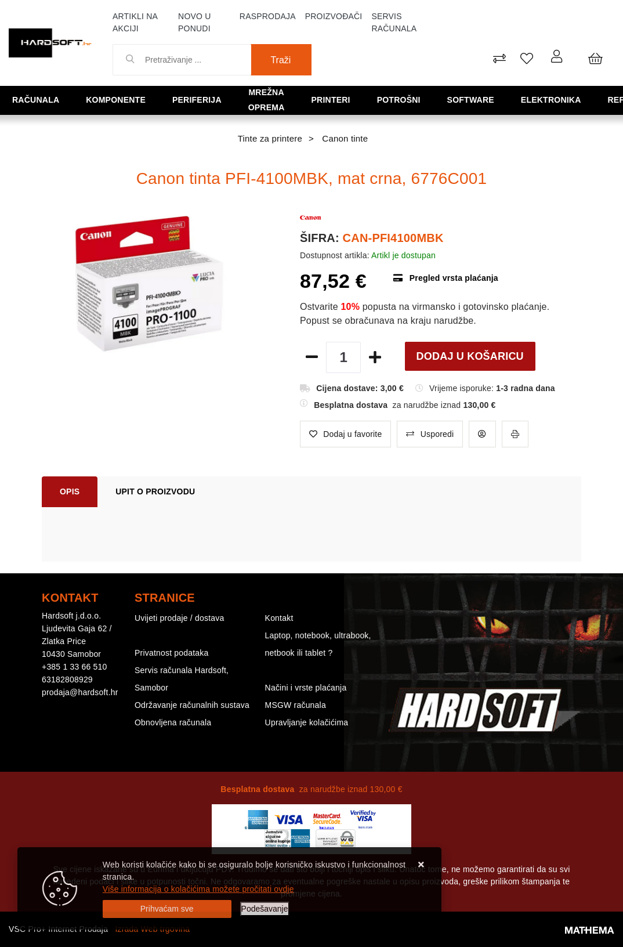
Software (437, 99)
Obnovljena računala (173, 722)
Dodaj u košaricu (470, 356)
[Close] (167, 909)
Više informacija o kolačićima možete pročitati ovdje (198, 889)
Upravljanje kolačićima (307, 722)
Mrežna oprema (249, 99)
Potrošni (377, 99)
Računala (34, 99)
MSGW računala (295, 705)
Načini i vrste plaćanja (306, 687)
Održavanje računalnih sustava (192, 705)
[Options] (264, 909)
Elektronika (507, 99)
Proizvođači (334, 16)
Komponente (103, 99)
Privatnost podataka (172, 652)
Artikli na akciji (135, 22)
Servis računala (393, 22)
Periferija (172, 99)
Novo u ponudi (194, 22)
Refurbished (582, 99)
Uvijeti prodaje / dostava (179, 618)
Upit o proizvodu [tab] (155, 491)
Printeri (322, 99)
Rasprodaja (268, 16)
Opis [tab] (69, 491)
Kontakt (279, 618)
